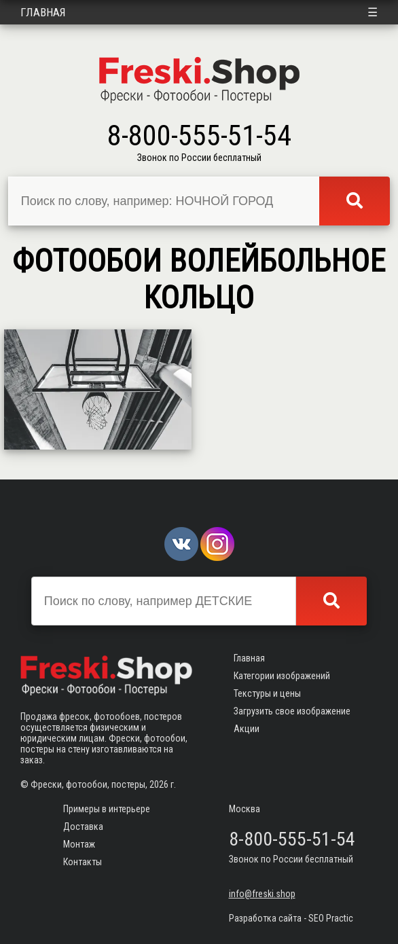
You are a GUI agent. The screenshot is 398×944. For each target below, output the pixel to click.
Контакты (82, 861)
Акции (246, 728)
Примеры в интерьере (106, 808)
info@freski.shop (262, 893)
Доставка (83, 826)
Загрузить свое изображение (292, 711)
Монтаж (79, 844)
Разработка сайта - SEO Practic (291, 918)
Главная (43, 12)
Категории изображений (282, 675)
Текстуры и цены (267, 693)
